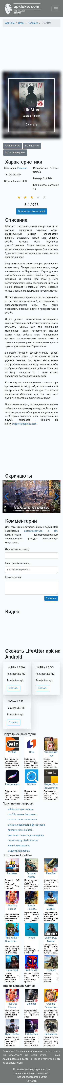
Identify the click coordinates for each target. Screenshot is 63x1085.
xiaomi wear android (19, 845)
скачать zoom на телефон (22, 819)
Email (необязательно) (17, 563)
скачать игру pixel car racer (23, 840)
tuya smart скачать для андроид (26, 835)
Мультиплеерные (15, 152)
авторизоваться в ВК (40, 531)
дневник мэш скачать (20, 830)
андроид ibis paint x (19, 850)
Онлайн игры (12, 145)
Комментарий (13, 577)
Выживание (32, 145)
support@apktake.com (24, 423)
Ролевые (22, 168)
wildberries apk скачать (21, 809)
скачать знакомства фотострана (26, 824)
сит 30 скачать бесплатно (22, 814)
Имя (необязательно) (17, 549)
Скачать (31, 124)
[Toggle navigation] (55, 9)
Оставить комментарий (31, 211)
